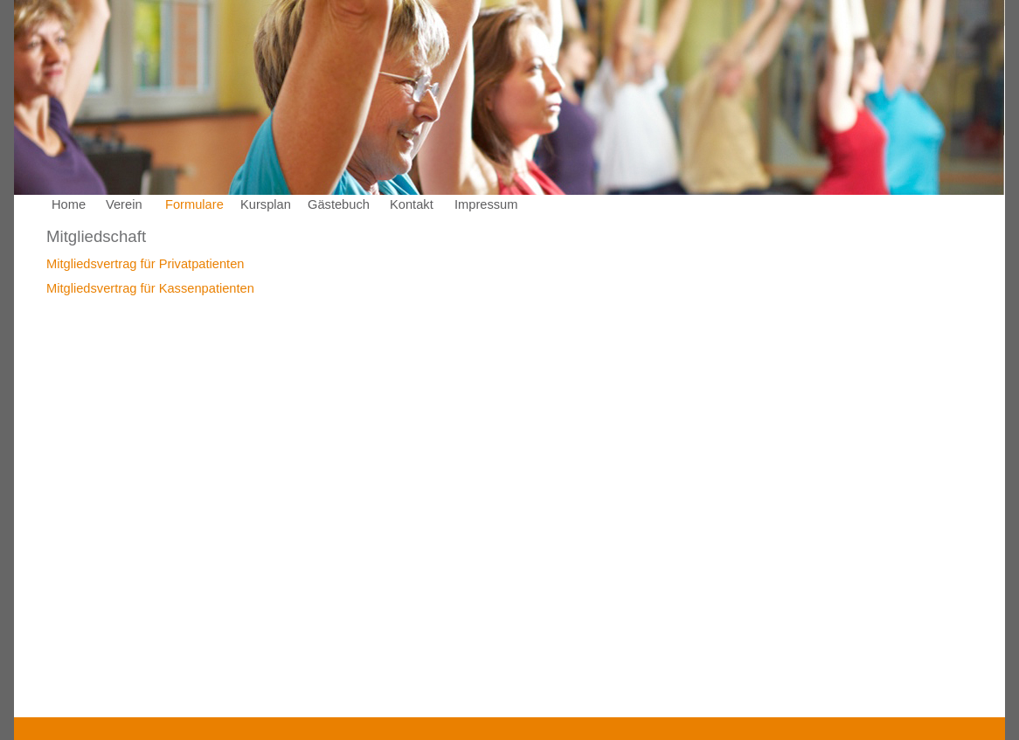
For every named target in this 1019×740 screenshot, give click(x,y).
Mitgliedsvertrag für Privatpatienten (145, 264)
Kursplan (265, 204)
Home (69, 204)
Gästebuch (339, 204)
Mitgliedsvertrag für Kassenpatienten (150, 288)
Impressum (485, 204)
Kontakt (411, 204)
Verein (124, 204)
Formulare (194, 204)
